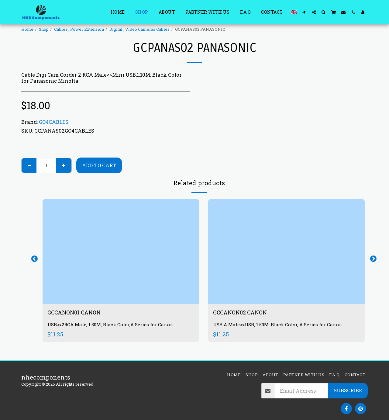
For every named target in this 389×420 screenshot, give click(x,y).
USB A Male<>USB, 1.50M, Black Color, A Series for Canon (280, 325)
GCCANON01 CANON (77, 313)
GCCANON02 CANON (243, 313)
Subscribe (348, 390)
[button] (304, 12)
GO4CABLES (53, 122)
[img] (121, 251)
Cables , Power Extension (79, 29)
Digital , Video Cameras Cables (139, 29)
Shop (44, 29)
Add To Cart (99, 165)
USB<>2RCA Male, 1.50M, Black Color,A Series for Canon (113, 325)
